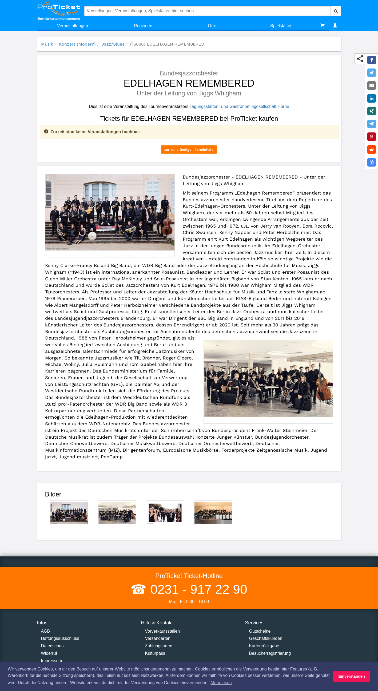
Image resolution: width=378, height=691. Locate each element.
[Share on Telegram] (371, 124)
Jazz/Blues (113, 44)
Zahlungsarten (158, 646)
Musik (47, 44)
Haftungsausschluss (60, 638)
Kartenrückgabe (264, 646)
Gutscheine (260, 631)
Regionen (143, 25)
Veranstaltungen (72, 25)
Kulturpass (155, 653)
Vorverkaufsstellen (162, 631)
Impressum (51, 660)
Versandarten (157, 638)
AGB (45, 631)
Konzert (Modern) (77, 44)
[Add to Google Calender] (371, 162)
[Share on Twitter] (371, 72)
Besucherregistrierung (270, 653)
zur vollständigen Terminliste (189, 149)
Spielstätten (281, 25)
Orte (212, 25)
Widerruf (49, 653)
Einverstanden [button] (352, 676)
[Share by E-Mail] (371, 85)
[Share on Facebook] (371, 60)
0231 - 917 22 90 (197, 589)
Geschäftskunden (265, 638)
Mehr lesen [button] (221, 682)
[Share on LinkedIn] (371, 98)
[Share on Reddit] (371, 149)
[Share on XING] (371, 111)
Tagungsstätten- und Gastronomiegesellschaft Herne (239, 106)
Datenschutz (53, 646)
